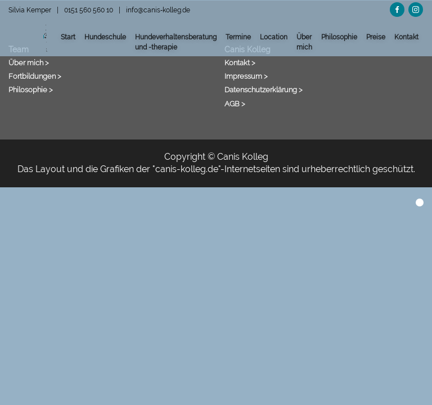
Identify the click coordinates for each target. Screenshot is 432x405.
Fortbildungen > (34, 75)
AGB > (234, 103)
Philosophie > (30, 89)
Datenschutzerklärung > (263, 89)
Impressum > (246, 75)
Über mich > (28, 62)
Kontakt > (239, 62)
